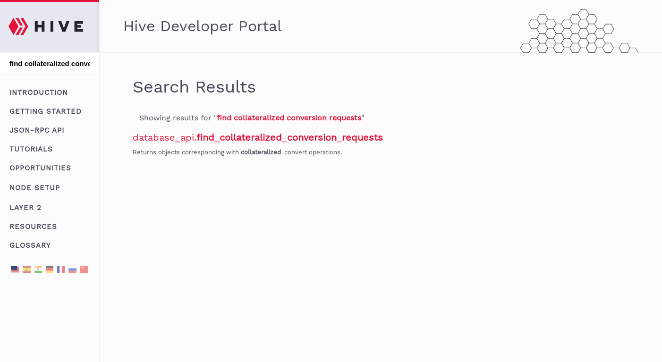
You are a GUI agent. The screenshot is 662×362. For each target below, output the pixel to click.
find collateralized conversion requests (289, 117)
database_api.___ (258, 137)
